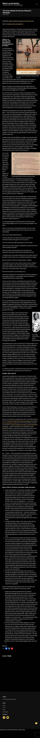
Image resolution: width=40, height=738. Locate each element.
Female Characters (18, 21)
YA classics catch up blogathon (14, 24)
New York (31, 21)
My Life (26, 21)
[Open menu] (37, 4)
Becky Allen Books (11, 3)
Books (10, 21)
